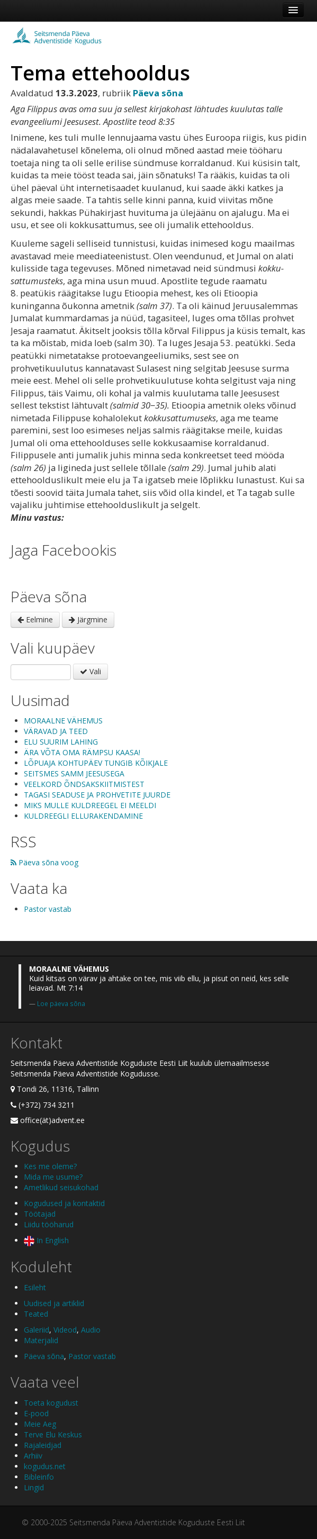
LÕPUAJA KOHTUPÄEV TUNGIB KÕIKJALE (96, 763)
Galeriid (36, 1330)
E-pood (36, 1413)
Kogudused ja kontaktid (64, 1203)
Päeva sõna (44, 1356)
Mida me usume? (53, 1177)
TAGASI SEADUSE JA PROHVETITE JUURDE (97, 795)
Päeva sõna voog (44, 862)
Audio (91, 1330)
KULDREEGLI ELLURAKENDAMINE (83, 816)
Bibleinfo (39, 1477)
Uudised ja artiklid (54, 1303)
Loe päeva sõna (61, 1003)
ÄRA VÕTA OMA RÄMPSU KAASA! (82, 752)
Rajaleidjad (42, 1445)
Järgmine (88, 619)
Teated (36, 1314)
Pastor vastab (47, 909)
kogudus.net (45, 1466)
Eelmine (35, 619)
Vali (90, 671)
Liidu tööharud (49, 1224)
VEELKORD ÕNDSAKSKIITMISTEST (84, 784)
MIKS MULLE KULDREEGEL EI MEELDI (90, 805)
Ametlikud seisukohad (61, 1187)
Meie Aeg (40, 1424)
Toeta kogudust (51, 1403)
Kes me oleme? (50, 1166)
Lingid (34, 1487)
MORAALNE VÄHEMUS (63, 721)
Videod (65, 1330)
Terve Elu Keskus (53, 1434)
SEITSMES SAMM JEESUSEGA (74, 773)
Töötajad (40, 1214)
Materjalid (41, 1340)
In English (46, 1240)
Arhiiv (33, 1456)
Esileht (35, 1287)
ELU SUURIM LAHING (61, 742)
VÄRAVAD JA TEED (56, 731)
